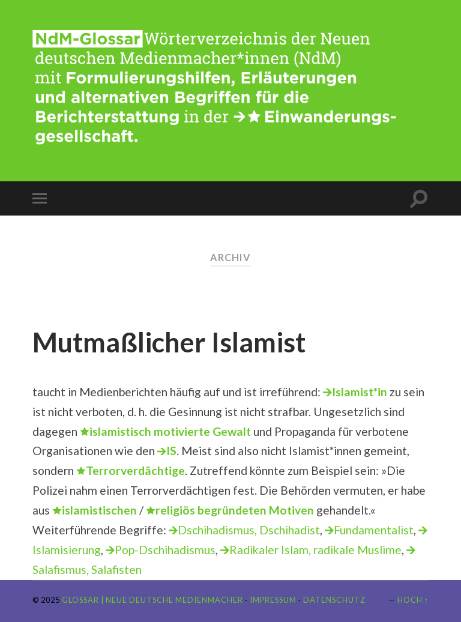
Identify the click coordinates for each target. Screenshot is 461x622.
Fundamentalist (374, 530)
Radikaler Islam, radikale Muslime (315, 550)
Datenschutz (334, 600)
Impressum (273, 600)
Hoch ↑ (413, 600)
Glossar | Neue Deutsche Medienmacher (152, 600)
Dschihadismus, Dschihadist (249, 530)
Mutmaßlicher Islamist (169, 342)
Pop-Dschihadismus (165, 550)
